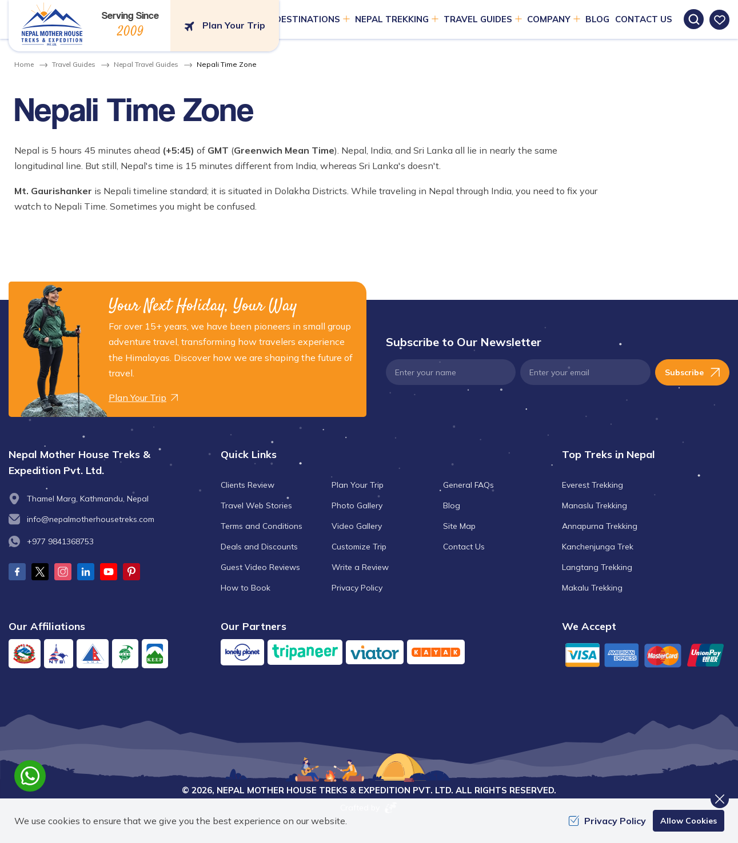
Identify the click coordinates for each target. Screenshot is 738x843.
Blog (597, 19)
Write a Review (360, 567)
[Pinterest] (131, 571)
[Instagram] (62, 571)
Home (24, 64)
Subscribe (692, 372)
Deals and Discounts (259, 546)
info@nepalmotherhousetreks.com (90, 519)
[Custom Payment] (645, 655)
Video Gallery (357, 526)
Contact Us (643, 19)
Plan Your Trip (358, 485)
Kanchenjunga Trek (597, 546)
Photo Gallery (357, 505)
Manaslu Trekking (594, 505)
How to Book (245, 588)
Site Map (459, 526)
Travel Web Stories (256, 505)
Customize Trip (359, 546)
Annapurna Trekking (599, 526)
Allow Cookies (688, 821)
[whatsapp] (30, 776)
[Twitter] (40, 571)
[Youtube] (108, 571)
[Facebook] (17, 571)
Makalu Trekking (592, 588)
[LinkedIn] (85, 571)
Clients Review (247, 485)
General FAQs (468, 485)
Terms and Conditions (261, 526)
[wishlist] (719, 20)
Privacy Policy (357, 588)
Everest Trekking (592, 485)
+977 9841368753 (60, 541)
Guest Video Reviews (260, 567)
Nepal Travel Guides (146, 64)
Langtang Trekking (597, 567)
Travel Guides (73, 64)
